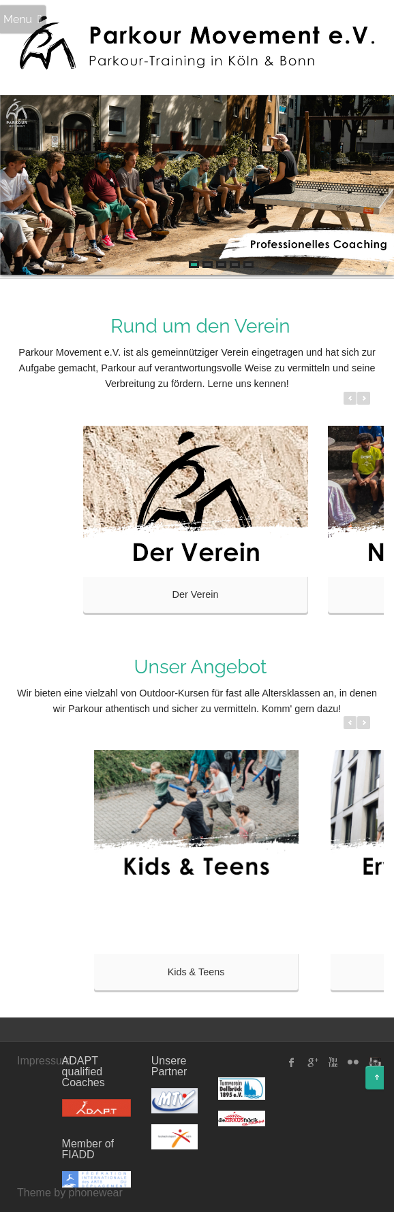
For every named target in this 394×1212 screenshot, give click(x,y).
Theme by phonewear (70, 1192)
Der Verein (195, 594)
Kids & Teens (196, 971)
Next (373, 186)
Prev (20, 186)
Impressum (44, 1060)
